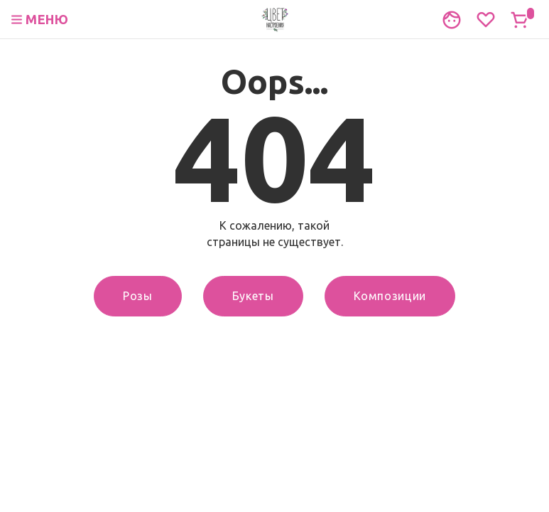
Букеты (253, 295)
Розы (138, 295)
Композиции (390, 295)
